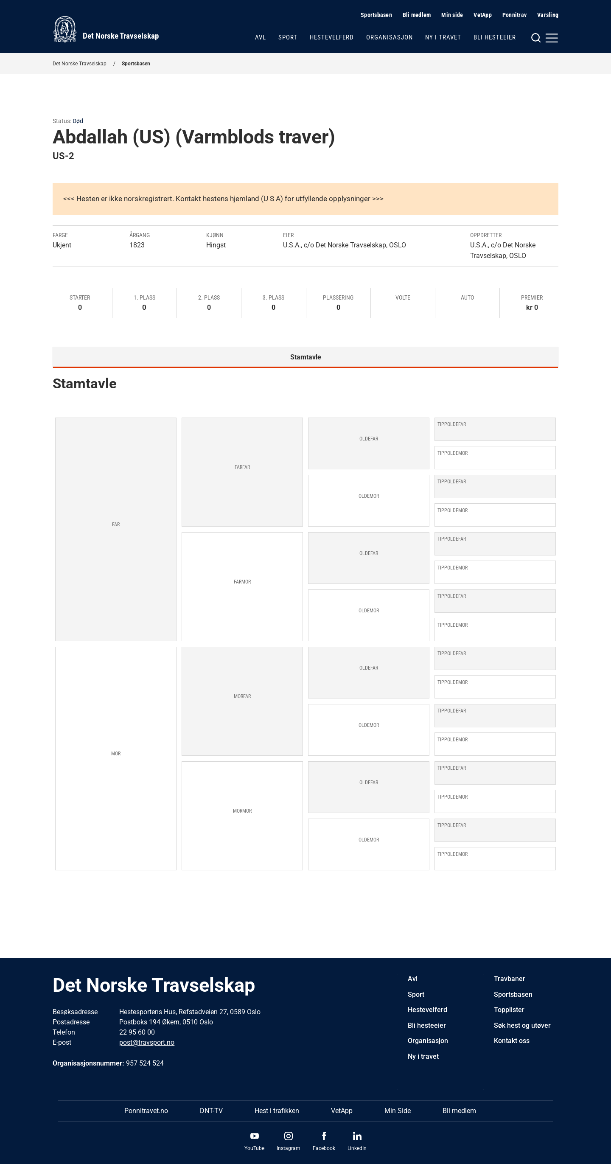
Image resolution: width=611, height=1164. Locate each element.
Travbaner (509, 979)
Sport (287, 37)
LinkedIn (357, 1148)
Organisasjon (389, 37)
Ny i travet (443, 37)
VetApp (483, 14)
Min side (452, 14)
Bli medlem (417, 14)
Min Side (397, 1111)
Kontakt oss (512, 1041)
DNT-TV (211, 1111)
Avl (260, 37)
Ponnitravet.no (146, 1111)
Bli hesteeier (495, 37)
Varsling (547, 14)
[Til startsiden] (106, 29)
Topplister (509, 1010)
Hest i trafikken (277, 1111)
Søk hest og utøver (522, 1025)
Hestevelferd (332, 37)
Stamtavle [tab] (305, 357)
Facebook (324, 1148)
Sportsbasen (376, 14)
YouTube (254, 1148)
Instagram (288, 1148)
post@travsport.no (146, 1042)
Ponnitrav (514, 14)
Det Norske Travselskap (80, 64)
